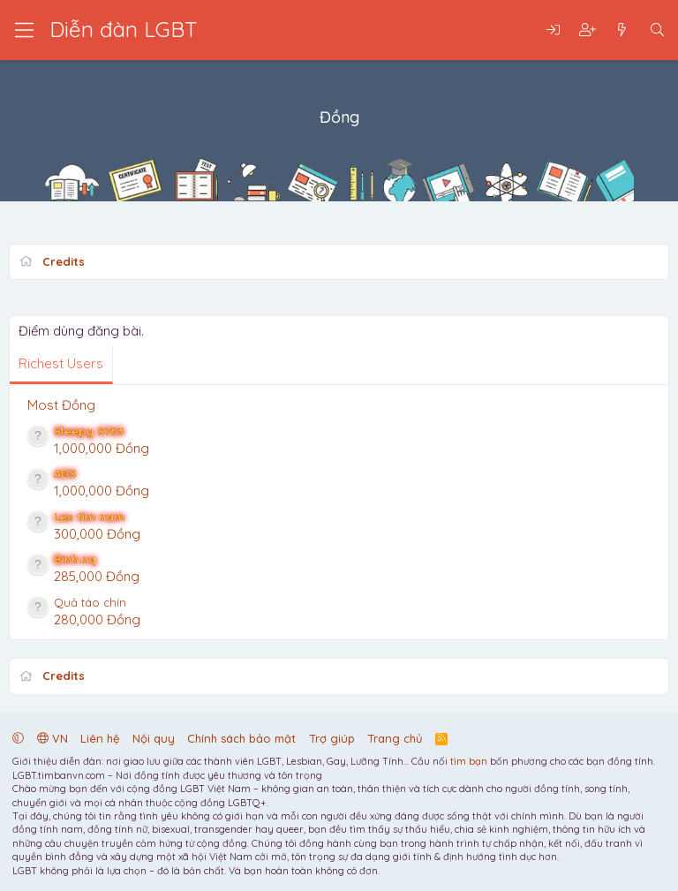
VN (52, 738)
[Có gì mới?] (622, 30)
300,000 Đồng (97, 533)
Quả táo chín (90, 602)
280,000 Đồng (97, 619)
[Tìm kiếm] (657, 30)
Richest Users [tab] (61, 363)
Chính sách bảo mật (241, 738)
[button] (18, 738)
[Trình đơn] (24, 30)
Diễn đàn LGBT (123, 29)
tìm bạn (468, 761)
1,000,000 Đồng (101, 448)
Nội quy (153, 738)
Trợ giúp (332, 738)
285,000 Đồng (96, 576)
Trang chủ (394, 738)
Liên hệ (99, 738)
